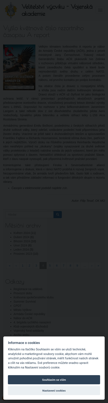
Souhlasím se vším (54, 379)
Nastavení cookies (54, 390)
